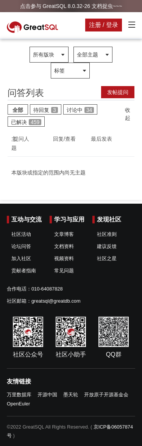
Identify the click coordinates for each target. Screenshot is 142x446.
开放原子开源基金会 (106, 394)
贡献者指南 (23, 270)
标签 (59, 71)
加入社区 (21, 258)
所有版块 (43, 55)
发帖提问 (117, 92)
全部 (17, 110)
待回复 (45, 110)
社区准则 (107, 234)
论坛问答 (21, 246)
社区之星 (107, 258)
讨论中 (80, 110)
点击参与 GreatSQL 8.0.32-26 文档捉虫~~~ (71, 6)
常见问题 (64, 270)
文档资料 (64, 246)
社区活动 (21, 234)
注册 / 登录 (103, 25)
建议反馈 (107, 246)
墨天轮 (70, 394)
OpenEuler (18, 404)
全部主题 (87, 55)
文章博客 (64, 234)
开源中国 (47, 394)
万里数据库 (19, 394)
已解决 (26, 122)
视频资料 (64, 258)
